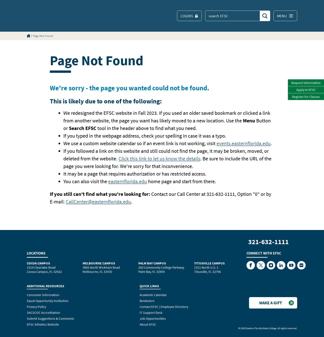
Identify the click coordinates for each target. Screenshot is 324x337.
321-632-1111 (268, 242)
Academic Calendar (153, 295)
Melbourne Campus (99, 263)
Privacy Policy (36, 307)
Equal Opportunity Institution (47, 301)
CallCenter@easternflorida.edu (98, 201)
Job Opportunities (153, 318)
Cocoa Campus (38, 263)
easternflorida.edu (127, 181)
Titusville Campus (209, 263)
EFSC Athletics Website (43, 324)
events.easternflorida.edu (243, 143)
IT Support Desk (151, 312)
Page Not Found (43, 36)
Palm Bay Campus (152, 263)
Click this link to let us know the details (159, 158)
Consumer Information (43, 295)
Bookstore (147, 301)
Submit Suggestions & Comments (50, 318)
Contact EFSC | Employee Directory (164, 307)
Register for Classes (306, 97)
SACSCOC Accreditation (43, 312)
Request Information (306, 83)
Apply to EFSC (306, 90)
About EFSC (148, 324)
